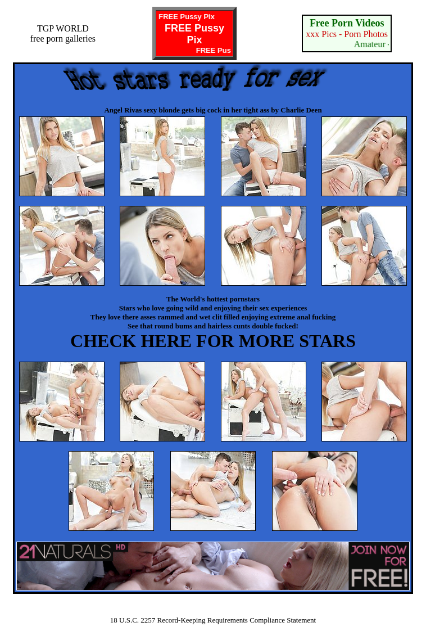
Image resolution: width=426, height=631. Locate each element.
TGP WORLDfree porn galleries (63, 33)
